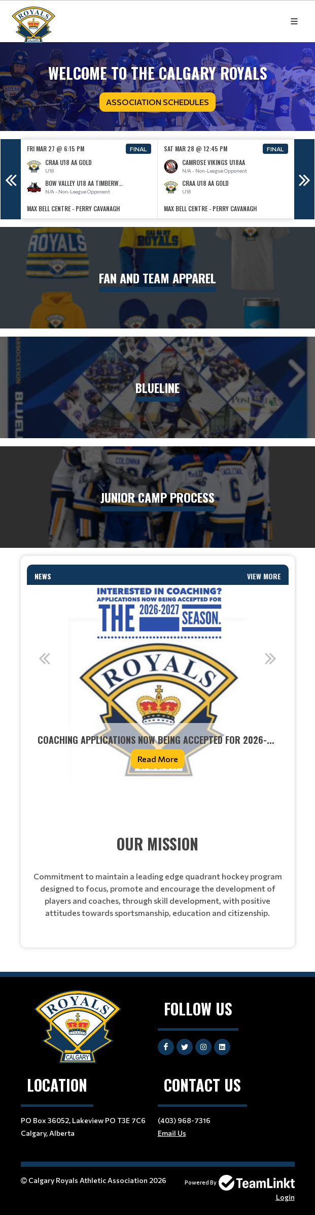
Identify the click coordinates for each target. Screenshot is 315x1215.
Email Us (172, 1133)
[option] (89, 179)
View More (264, 576)
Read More (157, 759)
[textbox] (158, 803)
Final (138, 148)
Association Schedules (157, 102)
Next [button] (304, 179)
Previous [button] (11, 179)
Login (285, 1197)
